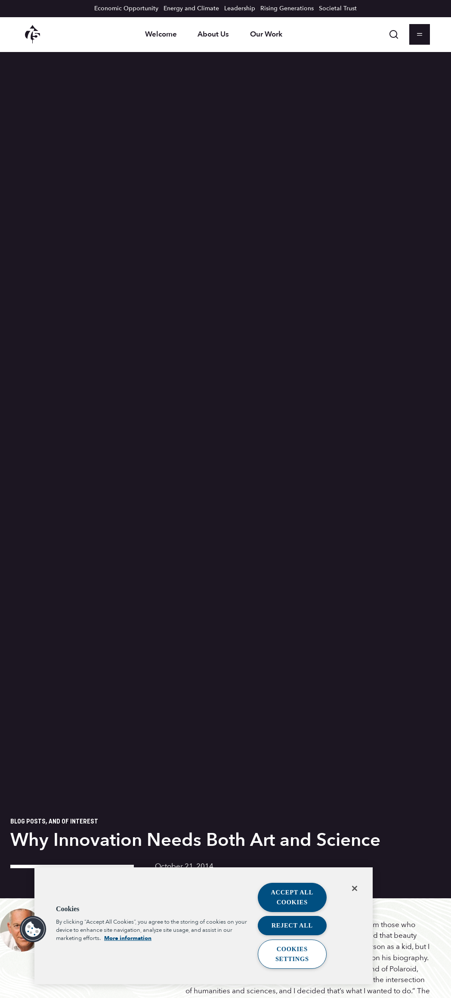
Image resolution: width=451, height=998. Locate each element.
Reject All (292, 925)
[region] (203, 925)
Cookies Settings (292, 954)
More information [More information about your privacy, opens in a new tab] (127, 938)
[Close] (354, 888)
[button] (33, 929)
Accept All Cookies (292, 897)
